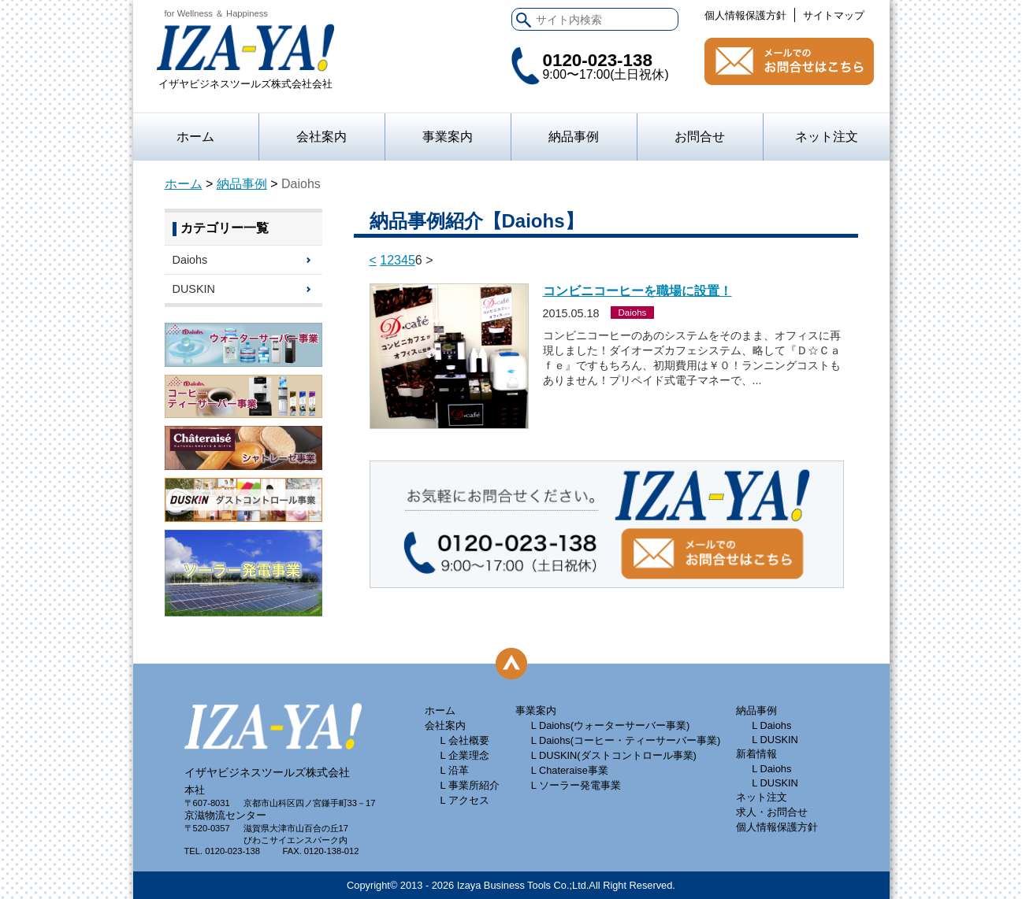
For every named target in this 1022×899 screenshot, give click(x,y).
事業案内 (535, 710)
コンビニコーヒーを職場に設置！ (637, 291)
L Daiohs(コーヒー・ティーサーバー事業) (626, 740)
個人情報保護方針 (745, 15)
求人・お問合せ (772, 812)
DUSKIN (194, 289)
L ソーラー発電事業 (576, 785)
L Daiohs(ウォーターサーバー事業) (610, 725)
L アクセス (464, 800)
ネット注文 (826, 136)
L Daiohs (771, 725)
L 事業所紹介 (470, 785)
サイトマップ (833, 15)
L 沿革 (454, 770)
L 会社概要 (464, 740)
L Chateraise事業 (569, 770)
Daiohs (190, 259)
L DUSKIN (775, 739)
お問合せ (789, 61)
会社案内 (321, 136)
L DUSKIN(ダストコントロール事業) (614, 755)
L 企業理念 (464, 755)
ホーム (195, 136)
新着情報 (756, 754)
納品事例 (573, 136)
